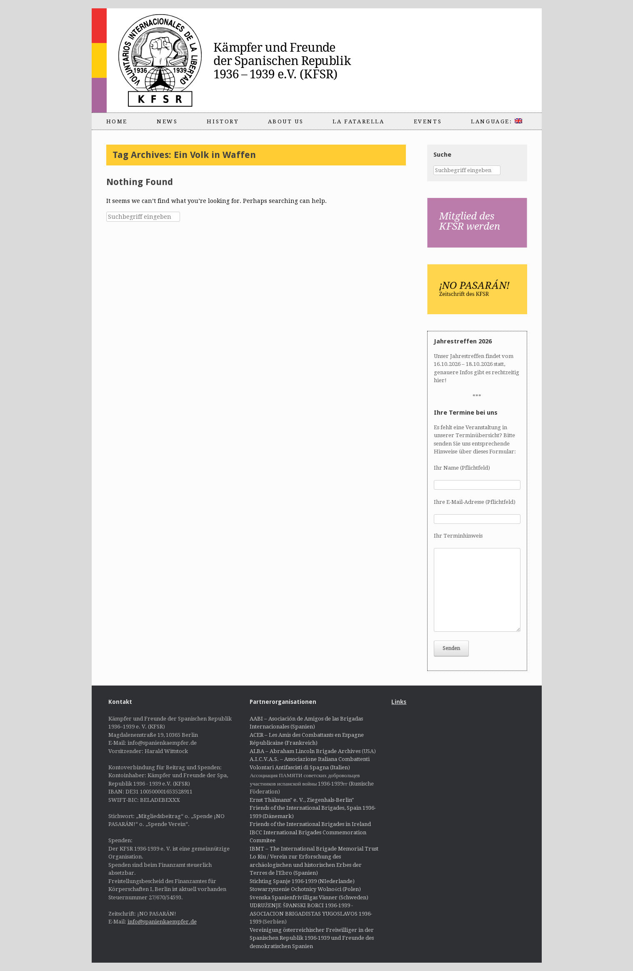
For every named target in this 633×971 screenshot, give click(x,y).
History (222, 121)
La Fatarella (358, 121)
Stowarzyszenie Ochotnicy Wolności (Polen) (305, 889)
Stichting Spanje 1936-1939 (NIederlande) (302, 881)
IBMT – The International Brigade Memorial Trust (314, 849)
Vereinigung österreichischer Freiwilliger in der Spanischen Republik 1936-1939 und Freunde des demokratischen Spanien (312, 938)
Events (428, 121)
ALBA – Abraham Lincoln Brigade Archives (305, 751)
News (167, 121)
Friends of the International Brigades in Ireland (310, 824)
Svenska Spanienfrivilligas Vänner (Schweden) (309, 897)
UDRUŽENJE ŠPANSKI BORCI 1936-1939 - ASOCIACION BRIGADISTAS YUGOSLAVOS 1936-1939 (311, 913)
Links (398, 701)
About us (286, 121)
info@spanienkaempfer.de (162, 921)
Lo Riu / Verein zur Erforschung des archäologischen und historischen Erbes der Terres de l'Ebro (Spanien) (306, 864)
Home (117, 121)
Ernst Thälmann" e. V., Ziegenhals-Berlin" (302, 800)
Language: (496, 121)
